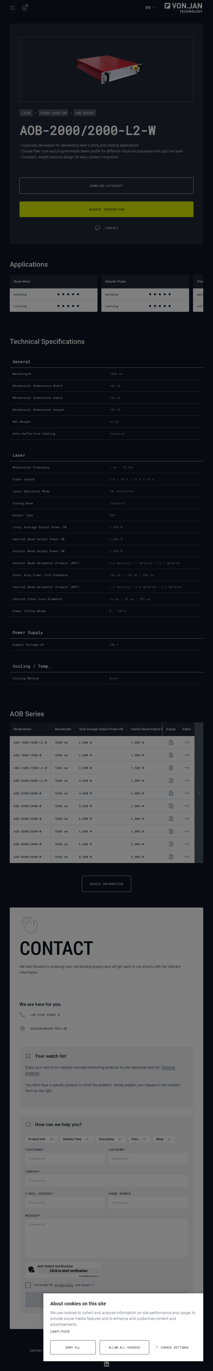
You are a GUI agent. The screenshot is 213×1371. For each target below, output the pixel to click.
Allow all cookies (124, 1347)
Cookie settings (175, 1347)
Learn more (59, 1331)
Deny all (73, 1347)
